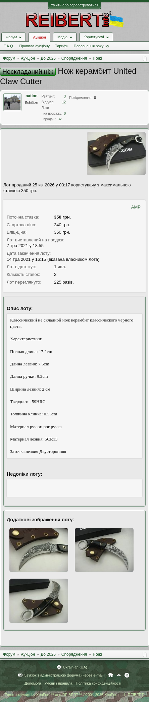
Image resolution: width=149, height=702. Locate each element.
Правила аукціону (34, 46)
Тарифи (61, 46)
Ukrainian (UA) (75, 667)
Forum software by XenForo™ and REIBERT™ (74, 695)
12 (64, 102)
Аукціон (39, 37)
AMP (136, 207)
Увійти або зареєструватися (74, 5)
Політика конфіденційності (98, 683)
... (115, 46)
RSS (127, 675)
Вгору (118, 675)
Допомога (32, 683)
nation (32, 96)
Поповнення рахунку (91, 46)
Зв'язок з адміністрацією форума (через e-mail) (64, 675)
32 (60, 119)
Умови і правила (58, 683)
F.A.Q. (9, 46)
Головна (110, 675)
